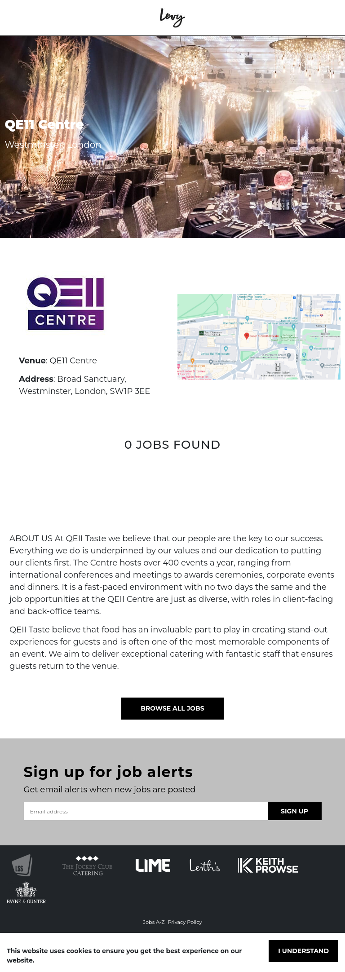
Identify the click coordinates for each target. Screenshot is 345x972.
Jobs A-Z (153, 922)
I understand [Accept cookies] (303, 951)
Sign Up (294, 811)
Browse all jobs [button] (172, 708)
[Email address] (146, 811)
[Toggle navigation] (20, 18)
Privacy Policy (185, 922)
